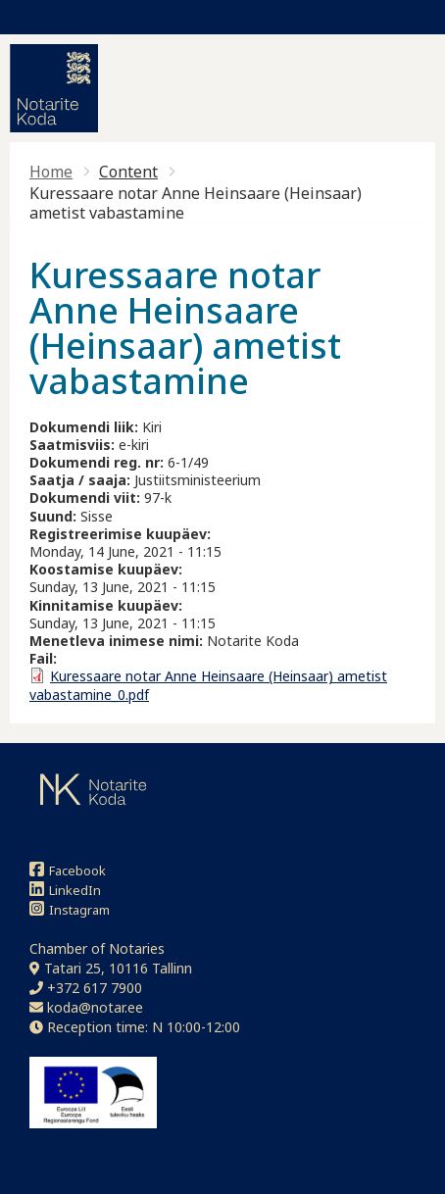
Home (51, 171)
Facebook (67, 870)
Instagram (69, 909)
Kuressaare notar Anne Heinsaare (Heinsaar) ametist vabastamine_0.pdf (208, 685)
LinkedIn (65, 889)
